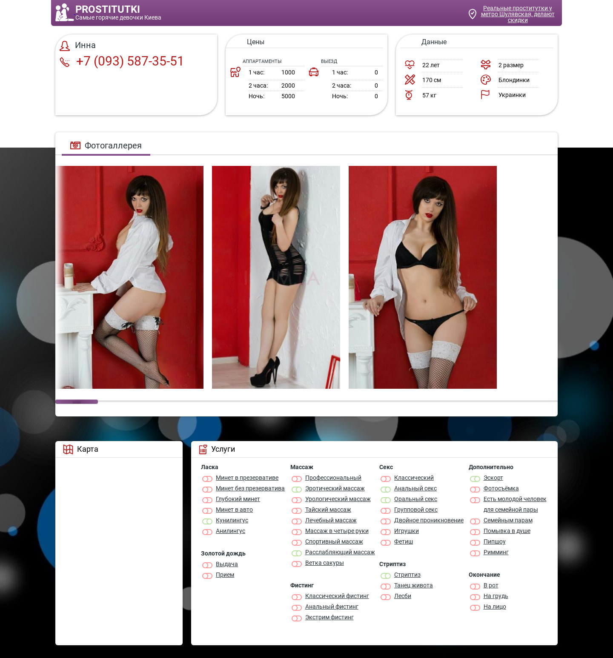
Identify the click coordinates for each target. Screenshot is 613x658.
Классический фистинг (337, 595)
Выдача (227, 564)
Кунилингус (232, 520)
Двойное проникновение (429, 520)
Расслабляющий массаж (340, 552)
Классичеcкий (414, 477)
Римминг (496, 552)
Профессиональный (333, 477)
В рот (491, 585)
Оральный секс (415, 499)
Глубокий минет (238, 499)
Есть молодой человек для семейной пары (515, 504)
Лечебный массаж (331, 520)
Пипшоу (495, 541)
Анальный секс (415, 488)
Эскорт (493, 477)
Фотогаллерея (106, 145)
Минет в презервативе (247, 477)
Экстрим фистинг (329, 617)
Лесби (402, 595)
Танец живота (413, 585)
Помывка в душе (507, 530)
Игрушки (406, 530)
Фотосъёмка (501, 488)
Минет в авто (234, 509)
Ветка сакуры (324, 562)
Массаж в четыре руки (337, 530)
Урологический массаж (338, 499)
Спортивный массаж (334, 541)
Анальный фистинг (331, 606)
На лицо (495, 606)
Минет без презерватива (250, 488)
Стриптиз (407, 574)
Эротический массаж (335, 488)
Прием (225, 574)
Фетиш (403, 541)
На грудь (496, 595)
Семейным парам (508, 520)
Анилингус (230, 530)
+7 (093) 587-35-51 (122, 61)
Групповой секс (416, 509)
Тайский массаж (328, 509)
